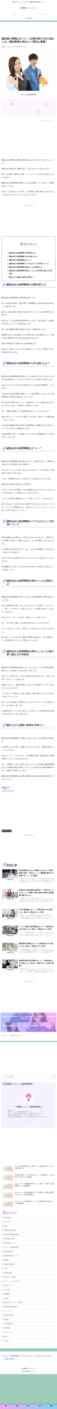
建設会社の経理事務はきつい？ (20, 260)
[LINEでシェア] (19, 111)
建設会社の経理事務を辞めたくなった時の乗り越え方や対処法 (30, 272)
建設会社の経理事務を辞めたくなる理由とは (25, 267)
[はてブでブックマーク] (45, 103)
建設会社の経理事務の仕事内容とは (22, 253)
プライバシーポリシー (44, 1356)
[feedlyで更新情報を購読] (26, 1120)
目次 (26, 244)
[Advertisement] (28, 30)
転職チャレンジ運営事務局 (28, 1107)
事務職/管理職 (6, 830)
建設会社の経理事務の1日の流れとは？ (23, 256)
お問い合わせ (10, 1359)
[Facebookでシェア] (28, 103)
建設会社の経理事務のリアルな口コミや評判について (29, 264)
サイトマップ (27, 1356)
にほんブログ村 (8, 791)
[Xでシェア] (11, 103)
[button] (37, 111)
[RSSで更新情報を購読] (30, 1120)
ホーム (5, 1356)
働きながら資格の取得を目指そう (21, 277)
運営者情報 (14, 1356)
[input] (28, 1077)
